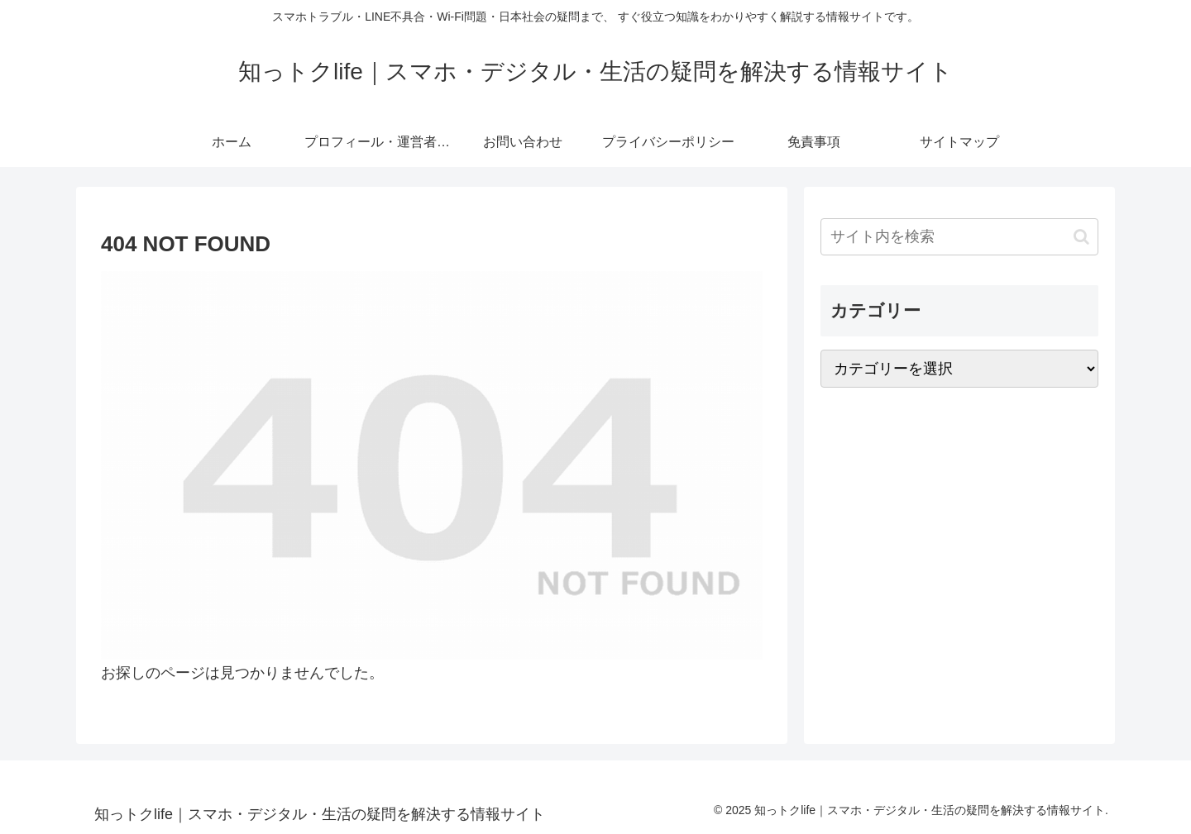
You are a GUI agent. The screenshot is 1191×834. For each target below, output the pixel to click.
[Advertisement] (959, 530)
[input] (959, 236)
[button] (1081, 236)
